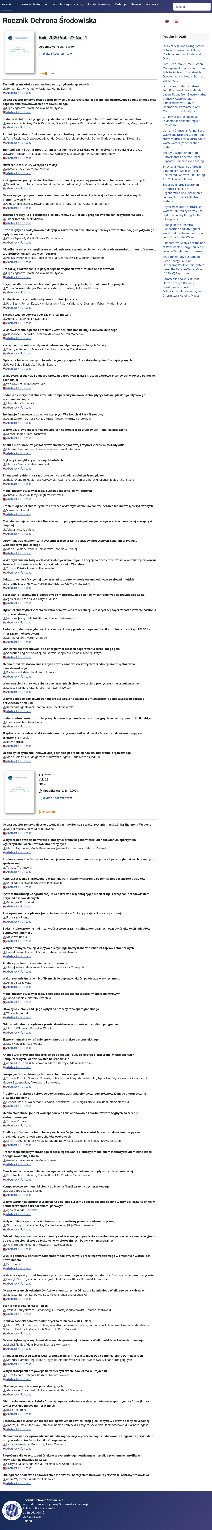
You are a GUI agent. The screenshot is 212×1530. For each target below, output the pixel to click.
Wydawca (152, 4)
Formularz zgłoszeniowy (67, 4)
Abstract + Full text (18, 93)
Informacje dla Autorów (32, 4)
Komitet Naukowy (99, 4)
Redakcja (121, 4)
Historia (136, 4)
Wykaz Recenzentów (57, 53)
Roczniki (6, 4)
